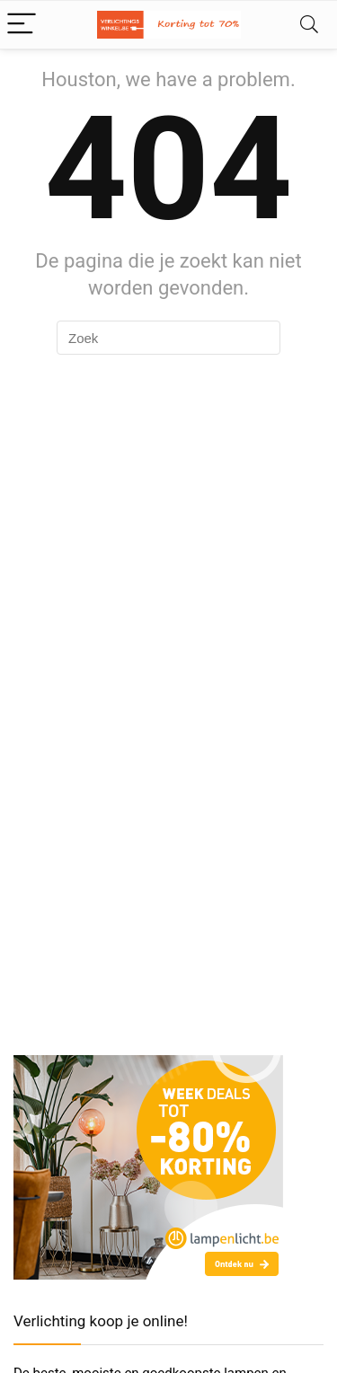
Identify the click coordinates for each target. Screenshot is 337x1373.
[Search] (309, 24)
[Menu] (21, 24)
